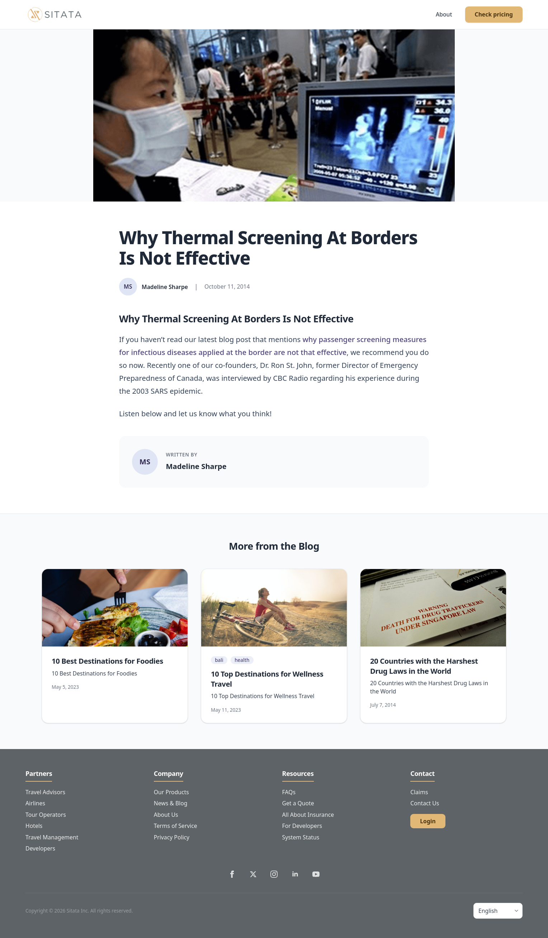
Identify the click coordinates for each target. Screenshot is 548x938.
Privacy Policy (171, 837)
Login (428, 821)
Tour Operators (45, 815)
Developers (40, 848)
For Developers (302, 826)
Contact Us (424, 803)
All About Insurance (308, 815)
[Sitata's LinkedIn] (295, 874)
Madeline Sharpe (196, 466)
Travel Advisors (45, 792)
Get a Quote (298, 803)
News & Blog (171, 803)
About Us (166, 815)
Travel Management (51, 837)
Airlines (35, 803)
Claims (419, 792)
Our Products (171, 792)
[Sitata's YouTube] (316, 874)
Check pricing (494, 14)
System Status (301, 837)
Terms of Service (175, 826)
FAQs (289, 792)
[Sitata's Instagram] (274, 874)
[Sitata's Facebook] (232, 874)
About (444, 14)
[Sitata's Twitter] (253, 874)
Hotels (33, 826)
